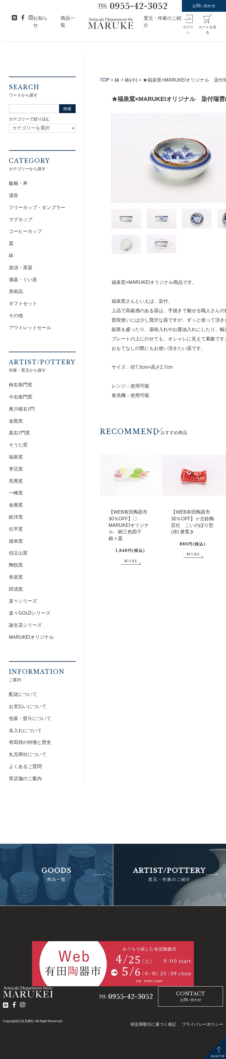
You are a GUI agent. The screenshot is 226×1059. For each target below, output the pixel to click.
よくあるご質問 (25, 766)
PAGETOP (218, 1056)
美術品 (16, 291)
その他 (16, 315)
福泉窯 (16, 456)
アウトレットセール (30, 327)
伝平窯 (16, 529)
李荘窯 (16, 468)
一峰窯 (16, 492)
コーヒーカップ (25, 231)
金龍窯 (16, 420)
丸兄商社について (27, 754)
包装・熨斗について (30, 718)
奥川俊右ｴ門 (22, 408)
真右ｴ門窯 (19, 432)
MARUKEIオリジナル (31, 637)
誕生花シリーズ (25, 625)
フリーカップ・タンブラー (37, 207)
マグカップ (20, 219)
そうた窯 (18, 444)
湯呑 (13, 195)
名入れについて (25, 730)
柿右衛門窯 (20, 384)
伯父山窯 (18, 552)
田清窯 (16, 589)
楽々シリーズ (23, 600)
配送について (23, 694)
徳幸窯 (16, 541)
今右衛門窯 (20, 396)
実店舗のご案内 (25, 778)
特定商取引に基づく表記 (153, 1024)
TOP (104, 79)
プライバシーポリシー (202, 1024)
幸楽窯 (16, 577)
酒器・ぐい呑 (23, 279)
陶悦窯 (16, 564)
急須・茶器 (20, 267)
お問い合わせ (203, 6)
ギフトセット (23, 303)
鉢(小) (131, 79)
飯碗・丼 (18, 183)
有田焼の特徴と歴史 (30, 742)
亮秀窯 (16, 481)
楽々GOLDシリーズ (29, 612)
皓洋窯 (16, 516)
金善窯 (16, 504)
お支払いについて (27, 706)
